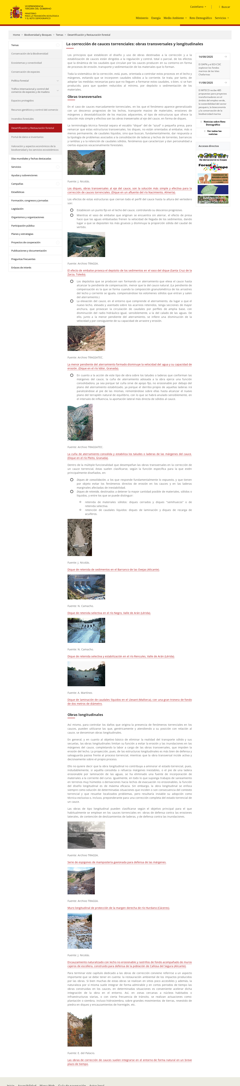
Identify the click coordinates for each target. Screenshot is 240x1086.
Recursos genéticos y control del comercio (34, 109)
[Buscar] (223, 7)
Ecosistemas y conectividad (26, 62)
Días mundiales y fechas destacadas (31, 158)
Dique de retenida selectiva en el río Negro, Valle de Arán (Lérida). (109, 613)
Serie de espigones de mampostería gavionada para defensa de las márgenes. (117, 862)
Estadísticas (17, 192)
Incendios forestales (22, 118)
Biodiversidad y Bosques (38, 34)
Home (16, 34)
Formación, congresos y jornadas (29, 200)
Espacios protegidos (22, 100)
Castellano (196, 6)
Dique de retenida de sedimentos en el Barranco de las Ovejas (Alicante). (114, 569)
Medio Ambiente (174, 18)
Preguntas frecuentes (23, 259)
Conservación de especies (25, 71)
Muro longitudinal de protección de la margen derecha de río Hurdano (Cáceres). (119, 908)
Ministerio (142, 18)
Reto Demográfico (201, 18)
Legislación (17, 208)
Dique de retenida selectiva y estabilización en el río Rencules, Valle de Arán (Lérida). (121, 656)
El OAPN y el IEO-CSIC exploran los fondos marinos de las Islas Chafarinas (210, 69)
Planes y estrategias (22, 234)
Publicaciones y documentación (29, 250)
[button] (186, 18)
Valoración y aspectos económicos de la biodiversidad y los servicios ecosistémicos (34, 148)
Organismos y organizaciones (27, 217)
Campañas (17, 183)
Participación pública (22, 225)
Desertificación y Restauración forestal (89, 34)
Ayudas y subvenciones (24, 175)
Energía (155, 18)
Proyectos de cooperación (25, 242)
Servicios (220, 18)
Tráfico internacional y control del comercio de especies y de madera (30, 90)
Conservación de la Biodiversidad (29, 53)
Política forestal (20, 80)
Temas (59, 34)
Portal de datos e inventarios (27, 137)
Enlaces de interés (21, 267)
